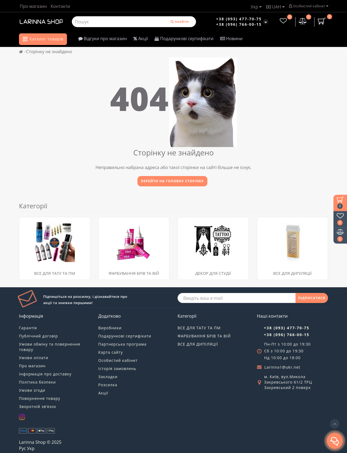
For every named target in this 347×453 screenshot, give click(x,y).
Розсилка (107, 384)
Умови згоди (32, 390)
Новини (231, 39)
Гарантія (28, 327)
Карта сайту (110, 352)
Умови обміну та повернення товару (49, 347)
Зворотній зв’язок (37, 406)
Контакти (60, 6)
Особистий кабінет (308, 6)
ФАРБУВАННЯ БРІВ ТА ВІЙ (134, 273)
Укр (256, 7)
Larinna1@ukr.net (282, 367)
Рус (22, 448)
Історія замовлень (117, 368)
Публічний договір (38, 336)
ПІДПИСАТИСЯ (311, 298)
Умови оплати (33, 357)
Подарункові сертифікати (184, 39)
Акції (140, 39)
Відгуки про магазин (102, 39)
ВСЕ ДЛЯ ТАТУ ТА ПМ (54, 273)
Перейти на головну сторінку (172, 181)
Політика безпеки (37, 382)
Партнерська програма (122, 344)
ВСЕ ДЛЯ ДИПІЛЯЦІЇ (198, 344)
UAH (275, 7)
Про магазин (33, 6)
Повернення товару (39, 398)
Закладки (108, 376)
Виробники (110, 327)
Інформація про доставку (45, 374)
